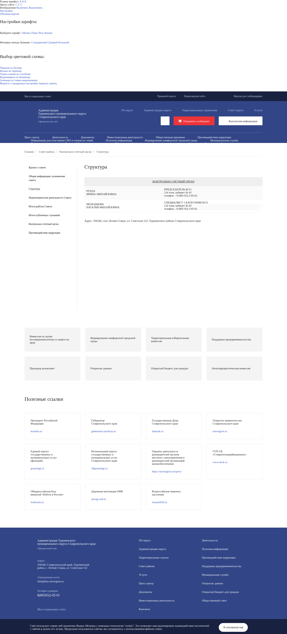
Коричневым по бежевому (15, 77)
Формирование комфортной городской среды (171, 140)
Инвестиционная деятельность (125, 137)
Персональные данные (171, 149)
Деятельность (60, 137)
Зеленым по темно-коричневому (19, 80)
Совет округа (235, 110)
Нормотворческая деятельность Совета (50, 197)
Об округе (127, 110)
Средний (53, 42)
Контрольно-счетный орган (43, 224)
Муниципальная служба (224, 140)
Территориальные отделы (154, 557)
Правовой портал (166, 96)
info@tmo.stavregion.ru (50, 581)
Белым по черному (11, 70)
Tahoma (26, 32)
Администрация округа (157, 110)
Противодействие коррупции (214, 137)
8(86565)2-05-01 (48, 595)
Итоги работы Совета (40, 206)
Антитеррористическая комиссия (50, 146)
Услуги (258, 110)
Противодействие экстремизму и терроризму (108, 146)
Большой (63, 42)
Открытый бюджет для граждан (83, 143)
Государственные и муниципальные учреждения (59, 149)
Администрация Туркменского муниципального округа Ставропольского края (66, 544)
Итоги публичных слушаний (44, 215)
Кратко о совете (37, 167)
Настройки (6, 10)
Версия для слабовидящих (248, 96)
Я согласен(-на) (233, 627)
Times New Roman (41, 32)
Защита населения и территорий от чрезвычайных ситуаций (188, 143)
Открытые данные (41, 143)
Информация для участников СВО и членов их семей (62, 140)
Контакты (144, 609)
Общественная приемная (170, 137)
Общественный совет (127, 143)
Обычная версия (9, 13)
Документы (87, 137)
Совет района (146, 566)
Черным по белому (11, 67)
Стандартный (39, 42)
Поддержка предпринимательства (221, 566)
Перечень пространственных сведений (122, 149)
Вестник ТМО (156, 146)
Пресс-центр (32, 137)
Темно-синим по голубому (15, 74)
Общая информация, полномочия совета (47, 178)
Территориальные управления (199, 110)
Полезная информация (119, 140)
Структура (34, 189)
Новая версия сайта (194, 96)
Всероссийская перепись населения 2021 (200, 146)
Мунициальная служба (215, 574)
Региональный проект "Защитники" (218, 149)
